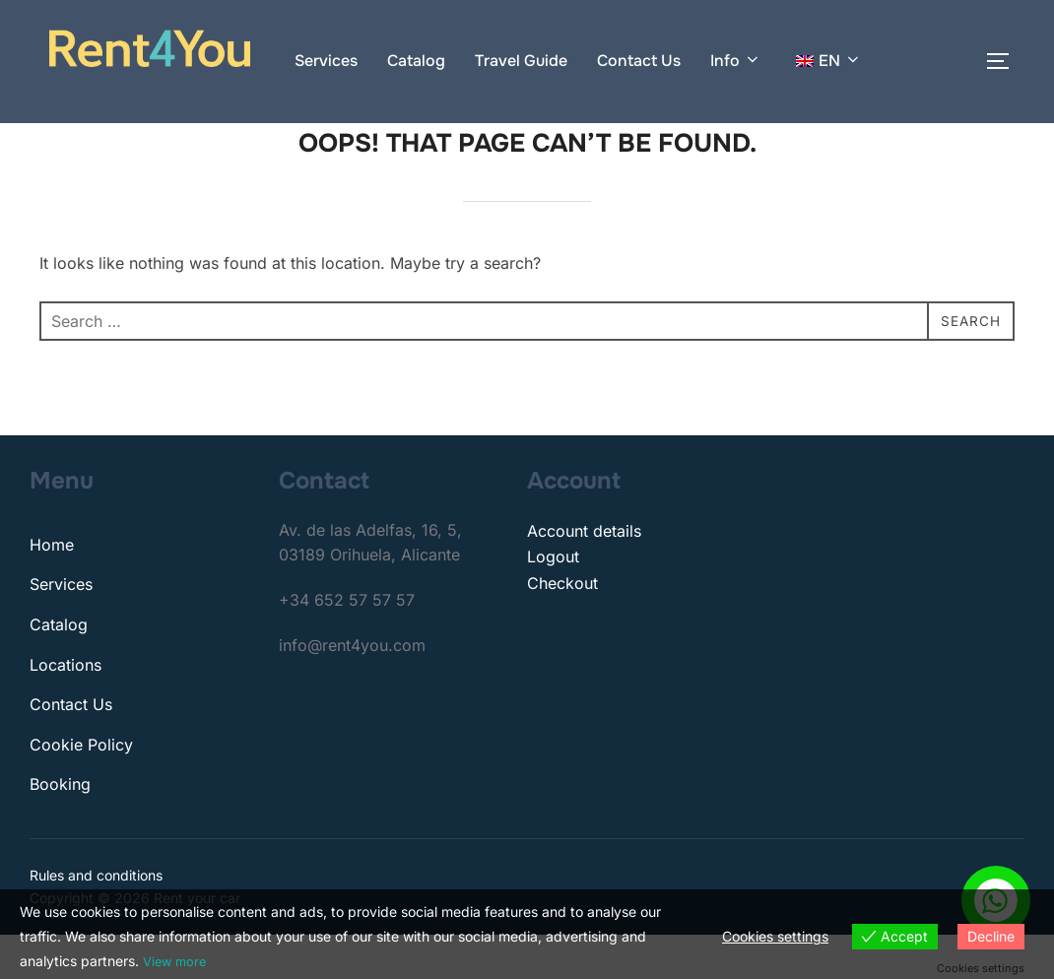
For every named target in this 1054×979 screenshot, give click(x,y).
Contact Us (639, 60)
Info (735, 60)
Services (326, 60)
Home (52, 589)
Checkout (562, 627)
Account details (584, 575)
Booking (60, 828)
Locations (65, 708)
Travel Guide (521, 60)
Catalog (416, 60)
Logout (553, 601)
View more (177, 961)
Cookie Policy (81, 789)
